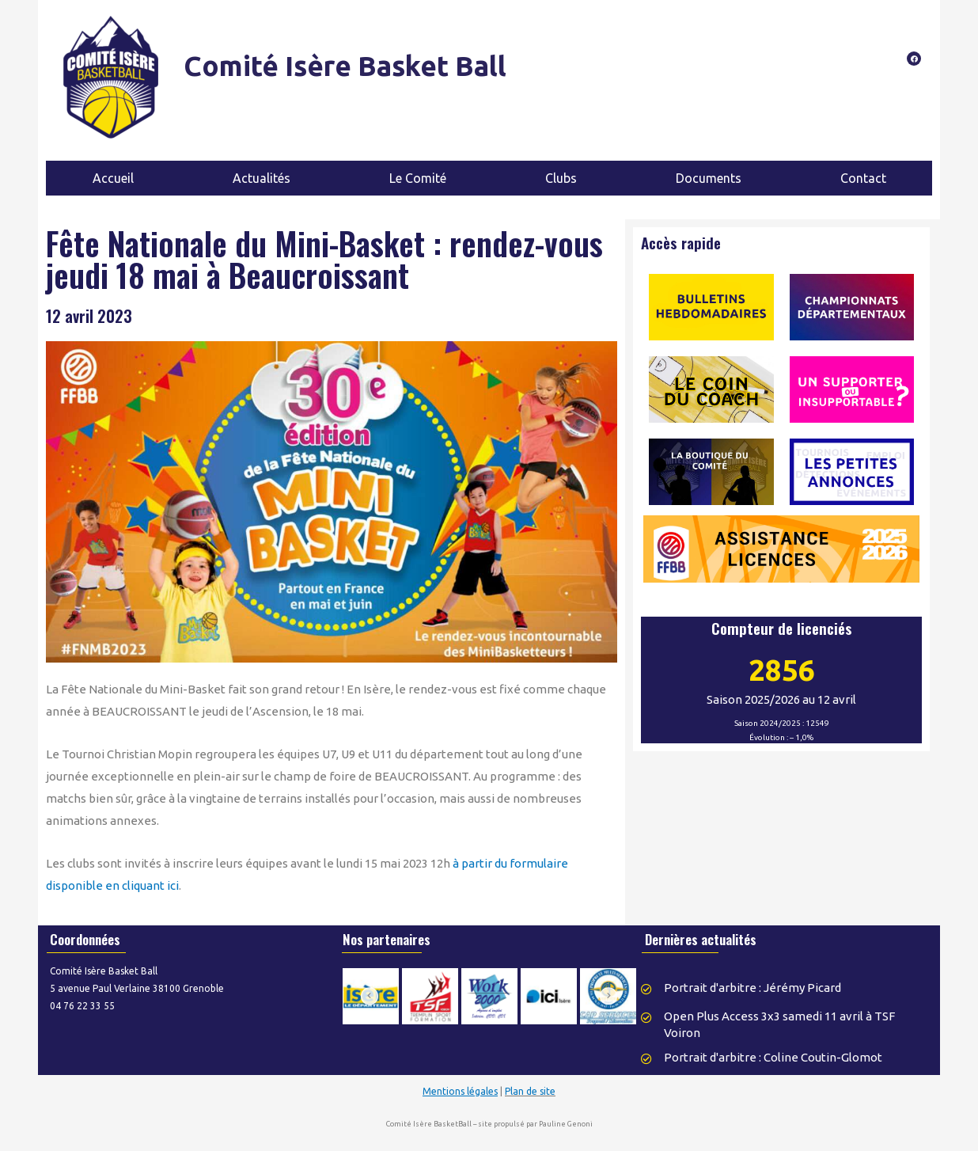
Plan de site (530, 1091)
